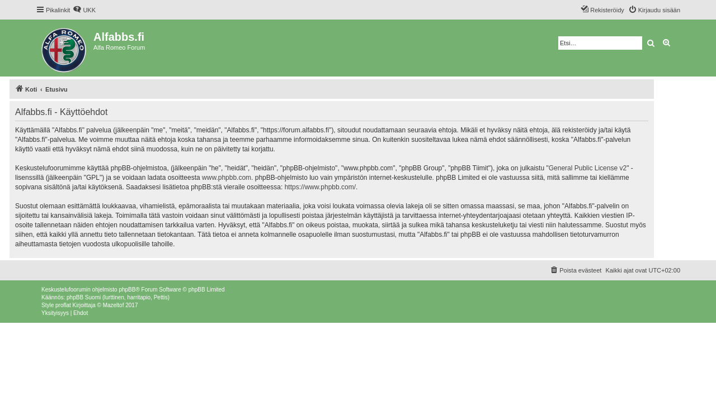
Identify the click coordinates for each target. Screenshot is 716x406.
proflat (63, 305)
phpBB (127, 289)
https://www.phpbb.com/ (320, 187)
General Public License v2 (587, 168)
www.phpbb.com (226, 177)
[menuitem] (84, 10)
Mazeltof (113, 305)
